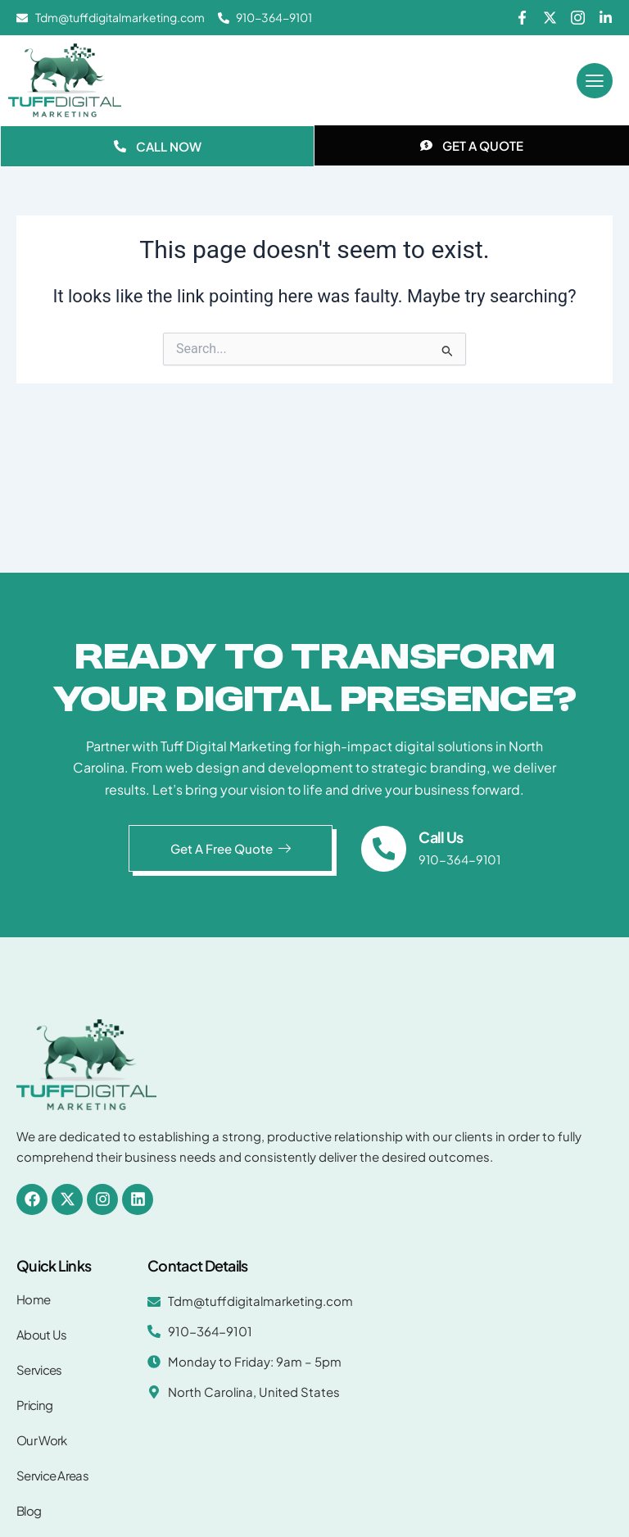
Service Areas (52, 1475)
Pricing (34, 1404)
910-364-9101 (460, 859)
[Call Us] (384, 849)
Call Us (441, 836)
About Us (41, 1334)
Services (38, 1369)
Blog (28, 1510)
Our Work (41, 1440)
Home (33, 1299)
